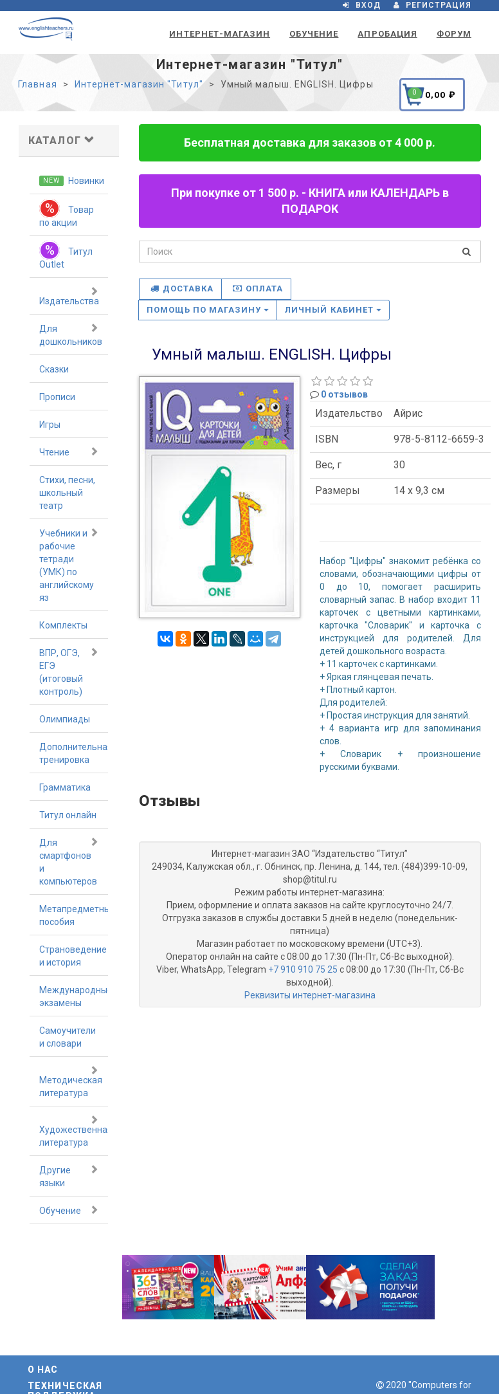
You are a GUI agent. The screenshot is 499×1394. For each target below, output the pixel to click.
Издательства (69, 296)
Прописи (57, 397)
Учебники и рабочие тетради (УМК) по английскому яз (68, 565)
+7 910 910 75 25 (303, 969)
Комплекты (63, 625)
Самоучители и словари (67, 1037)
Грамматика (65, 787)
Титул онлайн (67, 815)
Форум (454, 34)
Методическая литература (70, 1081)
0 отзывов (344, 394)
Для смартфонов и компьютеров (68, 861)
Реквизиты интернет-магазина (310, 995)
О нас (43, 1369)
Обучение (313, 34)
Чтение (68, 451)
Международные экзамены (73, 996)
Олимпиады (64, 719)
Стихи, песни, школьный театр (67, 493)
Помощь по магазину (208, 310)
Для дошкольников (70, 334)
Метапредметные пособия (73, 915)
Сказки (54, 369)
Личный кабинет (333, 310)
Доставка (181, 288)
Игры (49, 424)
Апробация (387, 34)
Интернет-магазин (219, 34)
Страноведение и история (73, 956)
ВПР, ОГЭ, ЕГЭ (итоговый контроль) (68, 672)
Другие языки (68, 1176)
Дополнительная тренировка (73, 753)
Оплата (258, 288)
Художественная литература (73, 1131)
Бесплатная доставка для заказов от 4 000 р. (309, 142)
